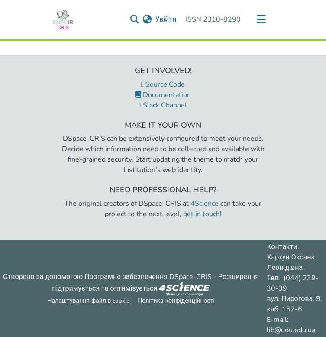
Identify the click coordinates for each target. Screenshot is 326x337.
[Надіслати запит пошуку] (134, 19)
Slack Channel (163, 105)
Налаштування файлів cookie (88, 301)
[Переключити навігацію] (261, 19)
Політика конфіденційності (176, 301)
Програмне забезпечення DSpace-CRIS (148, 277)
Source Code (163, 84)
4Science (204, 203)
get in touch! (202, 214)
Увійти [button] (166, 19)
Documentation (163, 95)
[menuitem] (147, 19)
